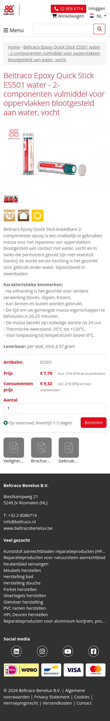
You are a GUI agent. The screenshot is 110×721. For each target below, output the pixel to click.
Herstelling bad (18, 576)
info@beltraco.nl (20, 521)
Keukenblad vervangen (26, 564)
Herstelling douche (22, 583)
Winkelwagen (68, 16)
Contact (84, 703)
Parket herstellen (20, 589)
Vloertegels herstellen (25, 595)
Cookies (82, 697)
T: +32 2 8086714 (20, 515)
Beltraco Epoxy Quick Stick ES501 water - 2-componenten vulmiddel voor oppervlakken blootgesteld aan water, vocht (54, 53)
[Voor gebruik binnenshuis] (23, 215)
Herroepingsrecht (21, 703)
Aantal (10, 400)
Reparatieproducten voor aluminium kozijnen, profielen (55, 621)
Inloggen (96, 8)
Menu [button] (14, 30)
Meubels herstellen (22, 570)
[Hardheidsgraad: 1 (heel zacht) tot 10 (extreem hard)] (9, 215)
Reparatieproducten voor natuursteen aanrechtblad (54, 557)
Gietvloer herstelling (23, 602)
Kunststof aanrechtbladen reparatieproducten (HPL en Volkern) (55, 551)
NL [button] (96, 16)
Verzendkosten (57, 703)
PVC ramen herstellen (25, 608)
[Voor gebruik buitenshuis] (37, 215)
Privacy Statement (52, 697)
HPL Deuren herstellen (26, 614)
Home (14, 47)
